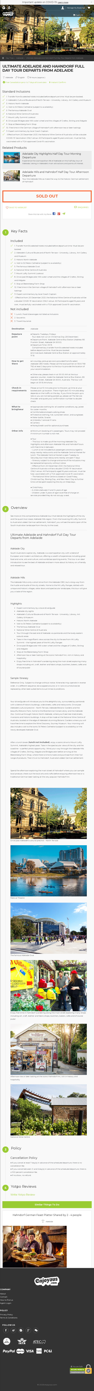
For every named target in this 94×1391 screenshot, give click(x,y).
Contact (3, 1297)
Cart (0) (78, 15)
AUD (9, 7)
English (3, 7)
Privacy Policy (6, 1314)
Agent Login (5, 1303)
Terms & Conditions (8, 1317)
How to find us (6, 1300)
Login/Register (62, 7)
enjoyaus (16, 13)
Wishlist (89, 7)
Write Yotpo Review (22, 1194)
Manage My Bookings (76, 8)
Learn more (63, 2)
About (3, 1293)
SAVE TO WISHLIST (18, 207)
